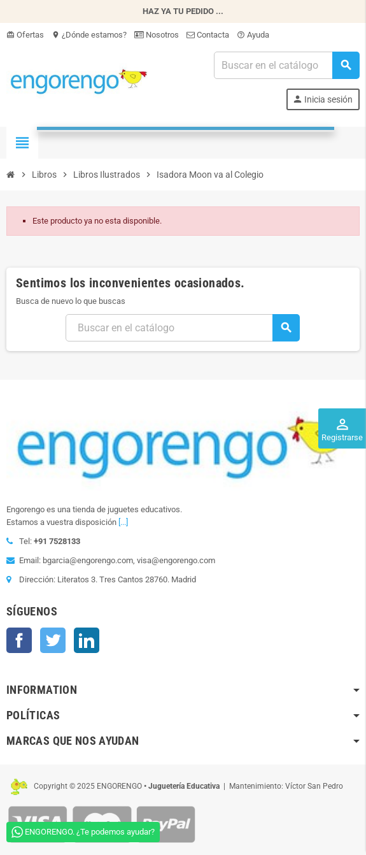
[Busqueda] (286, 65)
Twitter (53, 640)
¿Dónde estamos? (89, 35)
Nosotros (156, 35)
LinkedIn (86, 640)
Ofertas (25, 35)
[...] (123, 522)
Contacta (208, 35)
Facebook (19, 640)
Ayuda (253, 35)
